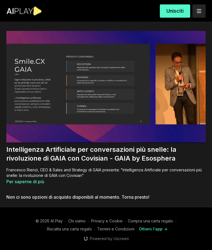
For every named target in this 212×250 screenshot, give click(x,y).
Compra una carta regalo (150, 221)
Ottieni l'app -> (153, 229)
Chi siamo (77, 221)
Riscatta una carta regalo (69, 229)
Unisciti (175, 11)
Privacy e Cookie (107, 221)
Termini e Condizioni (115, 229)
